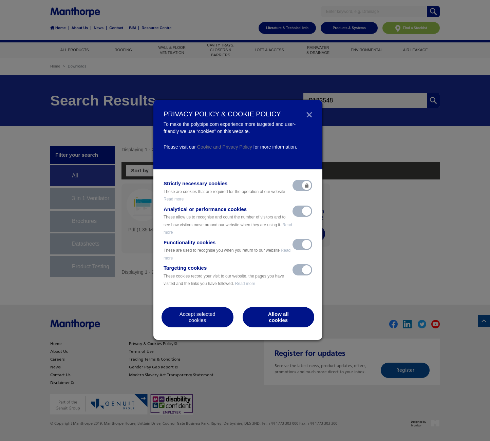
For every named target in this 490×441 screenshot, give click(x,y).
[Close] (309, 113)
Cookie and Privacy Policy (224, 147)
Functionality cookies (227, 250)
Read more (174, 199)
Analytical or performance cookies (228, 220)
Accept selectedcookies (197, 317)
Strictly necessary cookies (224, 191)
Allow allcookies (278, 317)
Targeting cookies (224, 275)
